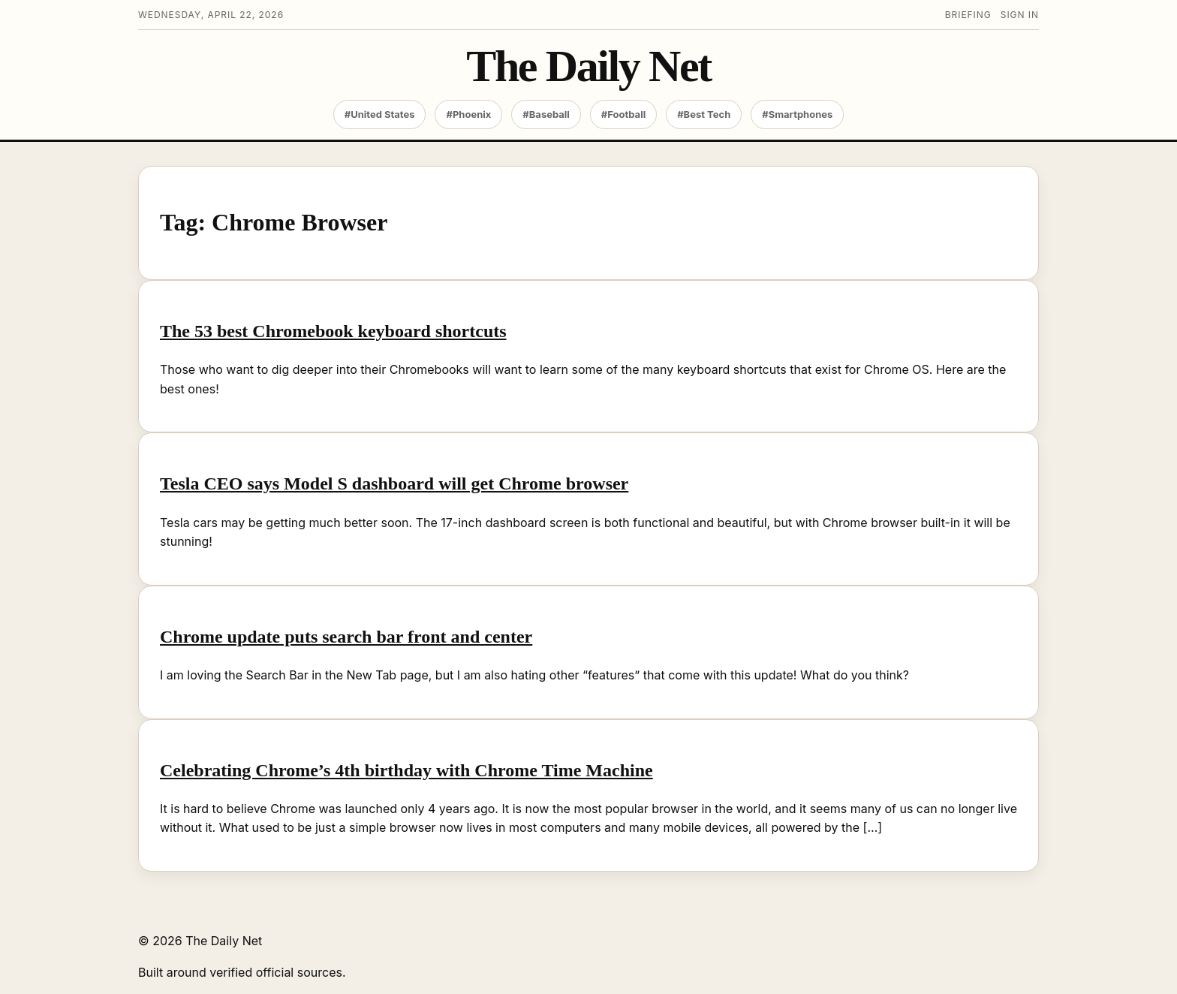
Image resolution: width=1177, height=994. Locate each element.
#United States (380, 114)
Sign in (1020, 14)
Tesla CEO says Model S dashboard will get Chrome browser (394, 483)
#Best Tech (703, 114)
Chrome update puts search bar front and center (346, 636)
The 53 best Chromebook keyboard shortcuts (333, 331)
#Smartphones (797, 114)
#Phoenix (468, 114)
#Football (623, 114)
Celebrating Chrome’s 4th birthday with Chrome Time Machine (406, 770)
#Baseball (546, 114)
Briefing (968, 14)
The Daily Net (588, 66)
